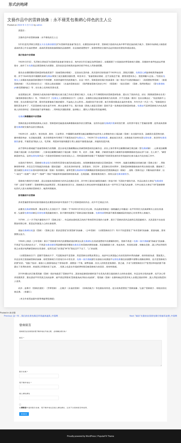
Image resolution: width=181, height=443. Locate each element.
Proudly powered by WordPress (81, 436)
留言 (21, 338)
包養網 (21, 116)
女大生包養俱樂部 (47, 44)
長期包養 (41, 213)
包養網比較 (27, 230)
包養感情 (159, 181)
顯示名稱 (23, 372)
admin (39, 25)
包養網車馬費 (81, 170)
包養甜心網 (141, 72)
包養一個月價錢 (141, 241)
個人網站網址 (24, 394)
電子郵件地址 (25, 383)
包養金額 (45, 163)
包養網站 (88, 241)
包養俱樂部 (121, 174)
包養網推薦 (102, 137)
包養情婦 (29, 213)
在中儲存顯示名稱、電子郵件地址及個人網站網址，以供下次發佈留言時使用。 (54, 408)
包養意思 (77, 245)
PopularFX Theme (105, 436)
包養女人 (56, 98)
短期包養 (147, 137)
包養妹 (49, 76)
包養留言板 (27, 170)
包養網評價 (109, 123)
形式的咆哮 (18, 4)
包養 (31, 65)
